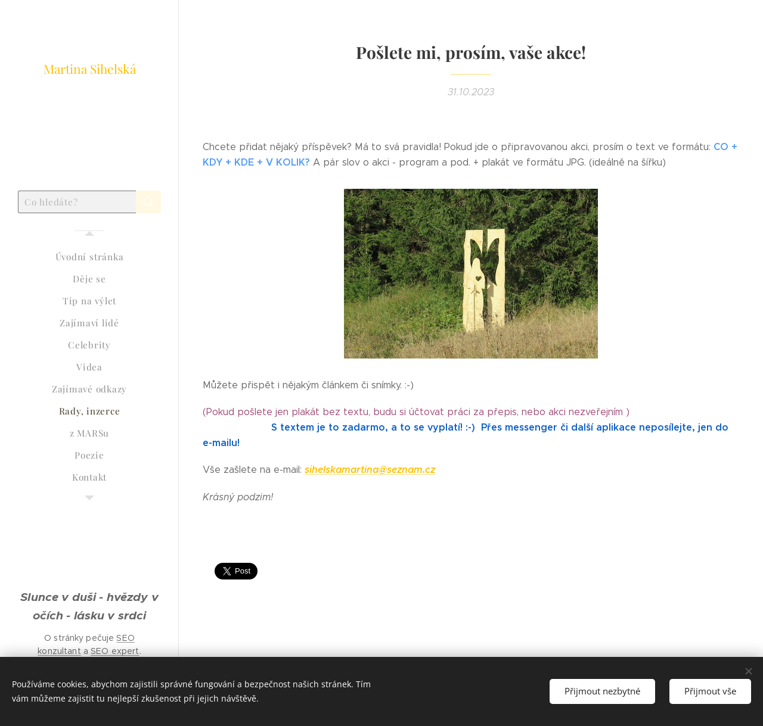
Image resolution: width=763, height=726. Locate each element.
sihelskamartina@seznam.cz (370, 469)
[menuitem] (89, 257)
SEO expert (115, 651)
